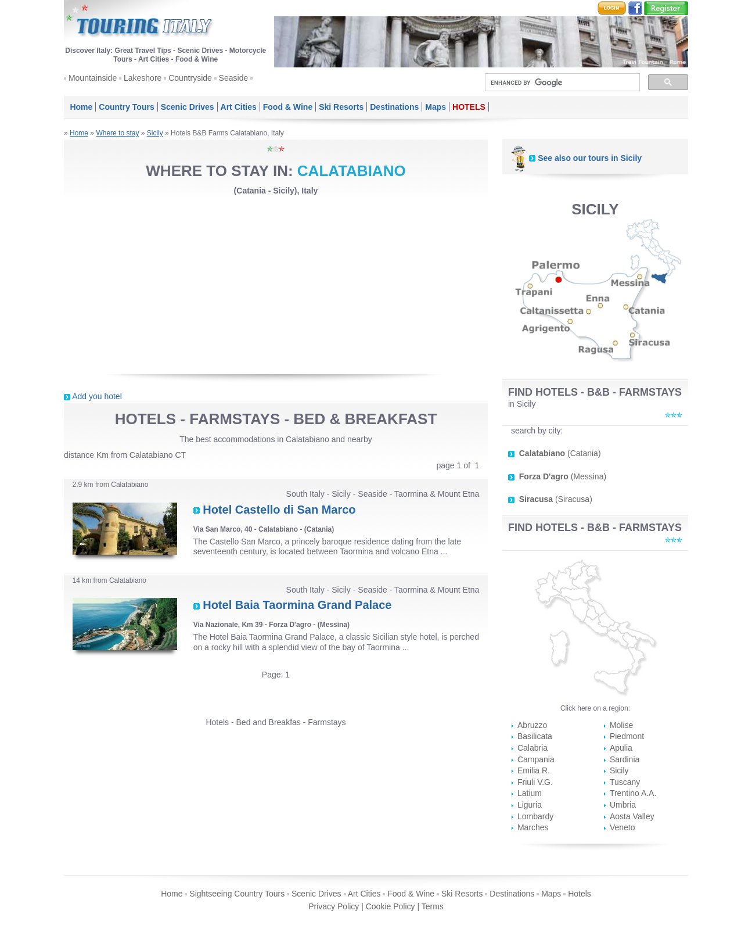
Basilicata (534, 736)
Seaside (234, 78)
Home (81, 107)
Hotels (579, 893)
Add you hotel (97, 396)
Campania (536, 759)
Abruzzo (532, 725)
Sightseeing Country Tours (237, 893)
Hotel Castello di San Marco (279, 509)
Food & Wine (287, 107)
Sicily (155, 133)
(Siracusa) (555, 499)
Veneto (622, 827)
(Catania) (560, 453)
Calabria (532, 747)
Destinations (394, 107)
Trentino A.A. (633, 793)
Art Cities (239, 107)
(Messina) (562, 476)
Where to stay (117, 133)
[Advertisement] (276, 284)
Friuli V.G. (535, 782)
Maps (435, 107)
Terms (433, 906)
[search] (561, 82)
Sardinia (624, 759)
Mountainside (93, 78)
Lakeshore (142, 78)
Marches (533, 827)
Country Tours (126, 107)
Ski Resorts (341, 107)
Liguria (529, 804)
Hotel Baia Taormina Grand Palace (297, 604)
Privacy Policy (333, 906)
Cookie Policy (390, 906)
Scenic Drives (187, 107)
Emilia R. (533, 770)
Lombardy (535, 816)
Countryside (190, 78)
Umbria (623, 804)
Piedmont (627, 736)
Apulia (621, 747)
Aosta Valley (632, 816)
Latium (529, 793)
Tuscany (625, 782)
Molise (621, 725)
